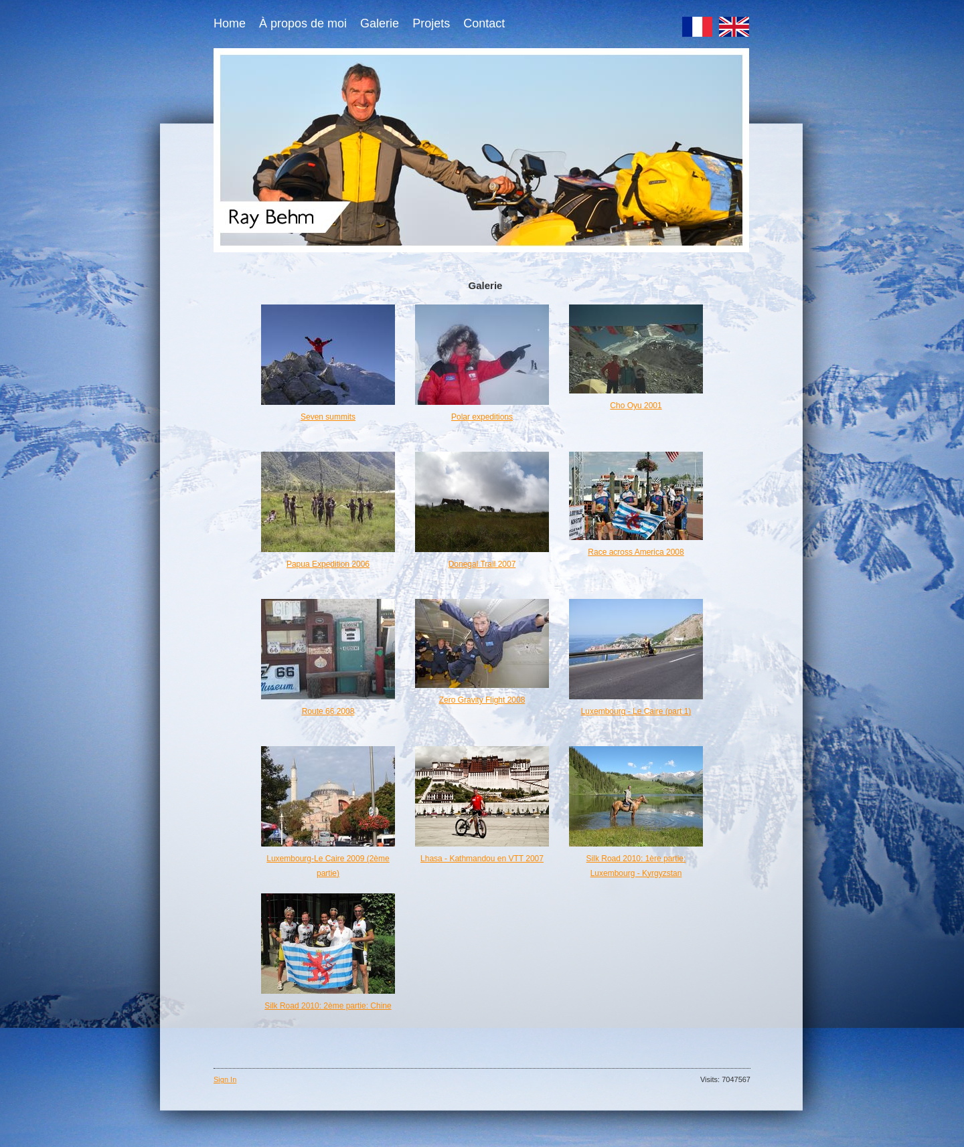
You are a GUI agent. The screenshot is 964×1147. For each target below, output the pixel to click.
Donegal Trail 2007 (482, 564)
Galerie (379, 23)
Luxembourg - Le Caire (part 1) (636, 711)
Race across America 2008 (636, 552)
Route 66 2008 (328, 711)
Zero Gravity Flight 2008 (482, 700)
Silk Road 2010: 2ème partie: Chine (327, 1005)
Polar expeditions (482, 417)
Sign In (225, 1079)
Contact (484, 23)
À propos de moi (303, 23)
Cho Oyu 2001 (635, 405)
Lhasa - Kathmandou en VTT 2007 (482, 858)
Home (230, 23)
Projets (431, 23)
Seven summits (328, 417)
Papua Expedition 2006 (328, 564)
